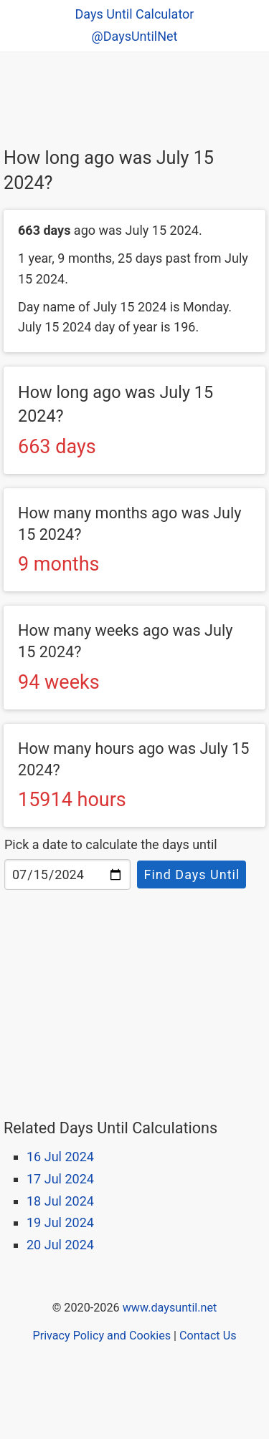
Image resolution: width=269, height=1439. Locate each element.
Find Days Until (191, 874)
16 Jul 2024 (60, 1156)
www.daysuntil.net (170, 1307)
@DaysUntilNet (135, 36)
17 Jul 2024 (60, 1178)
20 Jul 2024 (60, 1244)
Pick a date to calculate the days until (110, 844)
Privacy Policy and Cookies (101, 1335)
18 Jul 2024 (60, 1200)
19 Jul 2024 (60, 1222)
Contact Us (207, 1335)
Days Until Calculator (134, 13)
